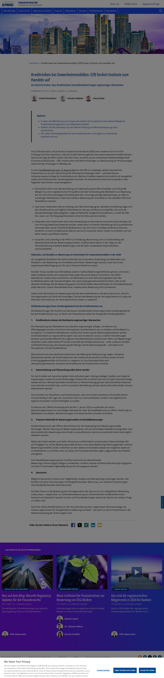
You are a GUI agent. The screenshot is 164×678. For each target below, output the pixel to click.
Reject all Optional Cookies (125, 674)
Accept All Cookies (147, 674)
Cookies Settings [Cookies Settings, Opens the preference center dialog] (103, 674)
